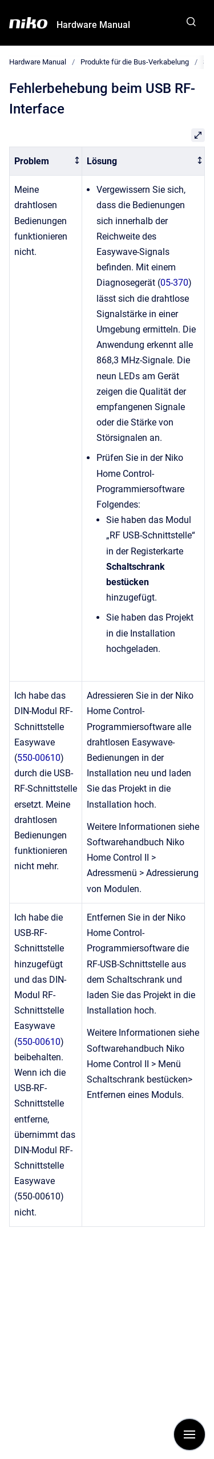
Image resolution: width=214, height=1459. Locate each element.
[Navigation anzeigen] (189, 1434)
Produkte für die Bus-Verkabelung (134, 62)
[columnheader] (46, 161)
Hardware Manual (93, 24)
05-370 (174, 282)
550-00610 (38, 757)
